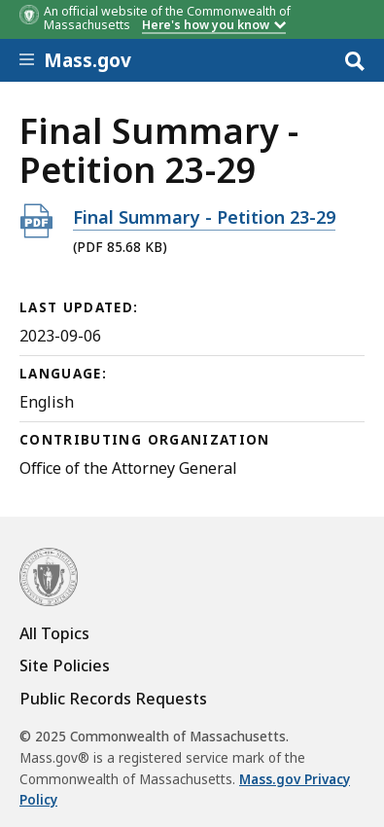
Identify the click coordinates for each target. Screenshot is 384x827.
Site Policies (64, 665)
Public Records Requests (113, 698)
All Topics (54, 633)
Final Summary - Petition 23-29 (204, 216)
